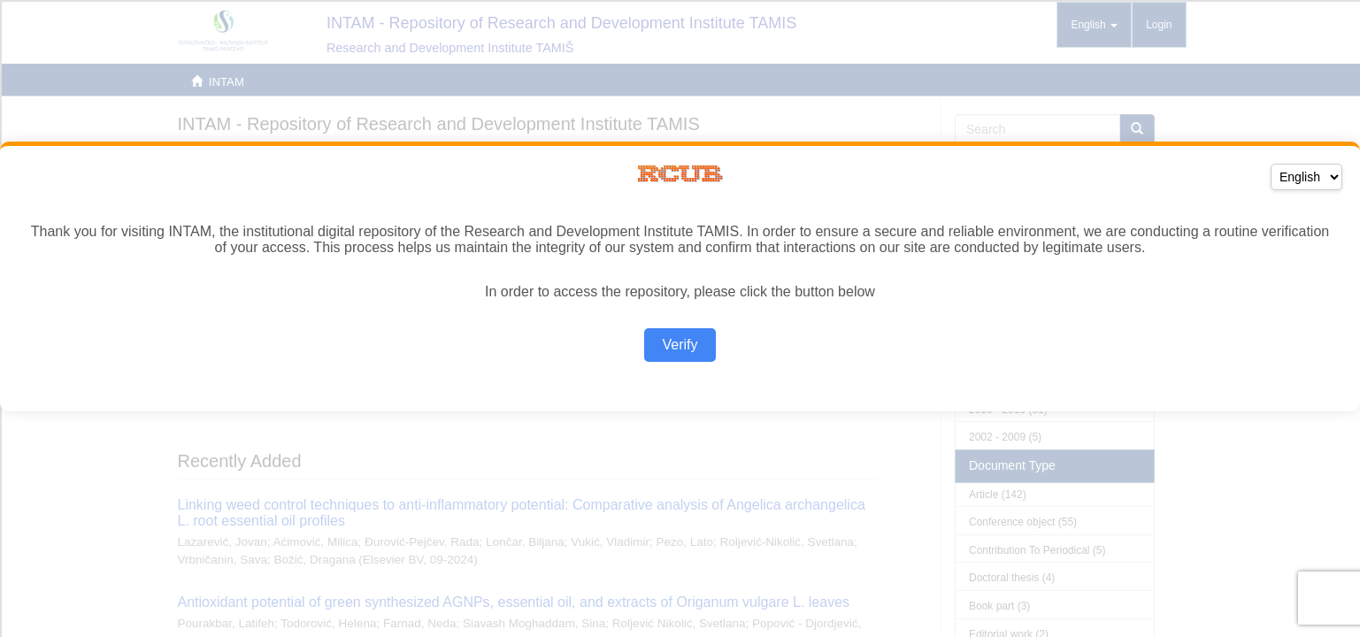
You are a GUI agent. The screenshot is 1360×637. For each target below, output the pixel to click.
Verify (679, 344)
